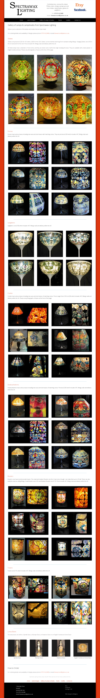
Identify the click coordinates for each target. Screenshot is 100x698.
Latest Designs (31, 20)
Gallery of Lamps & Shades (47, 20)
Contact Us (77, 20)
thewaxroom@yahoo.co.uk (59, 15)
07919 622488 (58, 13)
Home (21, 20)
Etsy (66, 686)
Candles (68, 20)
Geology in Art (68, 689)
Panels (60, 20)
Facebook (67, 687)
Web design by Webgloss (71, 694)
